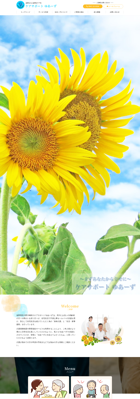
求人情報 (97, 12)
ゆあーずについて (61, 12)
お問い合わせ (114, 12)
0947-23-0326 (92, 6)
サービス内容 (43, 12)
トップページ (25, 12)
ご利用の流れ (79, 12)
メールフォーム (113, 6)
